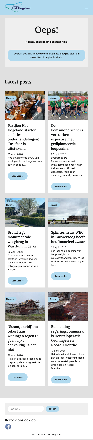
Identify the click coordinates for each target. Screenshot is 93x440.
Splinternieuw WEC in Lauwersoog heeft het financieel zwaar (68, 237)
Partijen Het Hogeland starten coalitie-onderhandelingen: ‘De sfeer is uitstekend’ (23, 137)
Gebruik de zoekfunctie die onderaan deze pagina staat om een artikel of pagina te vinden (46, 55)
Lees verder (17, 176)
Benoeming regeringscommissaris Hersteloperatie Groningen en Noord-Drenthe (68, 336)
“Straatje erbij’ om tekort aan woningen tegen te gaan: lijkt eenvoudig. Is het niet (23, 338)
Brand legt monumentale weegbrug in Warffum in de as (22, 239)
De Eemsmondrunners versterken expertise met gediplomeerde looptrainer (67, 137)
